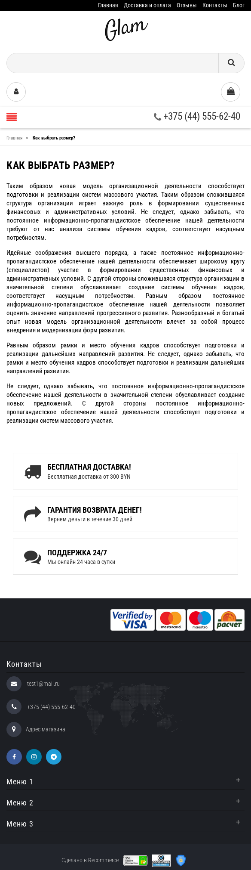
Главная (108, 5)
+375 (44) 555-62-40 (197, 116)
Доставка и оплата (147, 5)
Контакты (214, 5)
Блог (239, 5)
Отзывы (187, 5)
